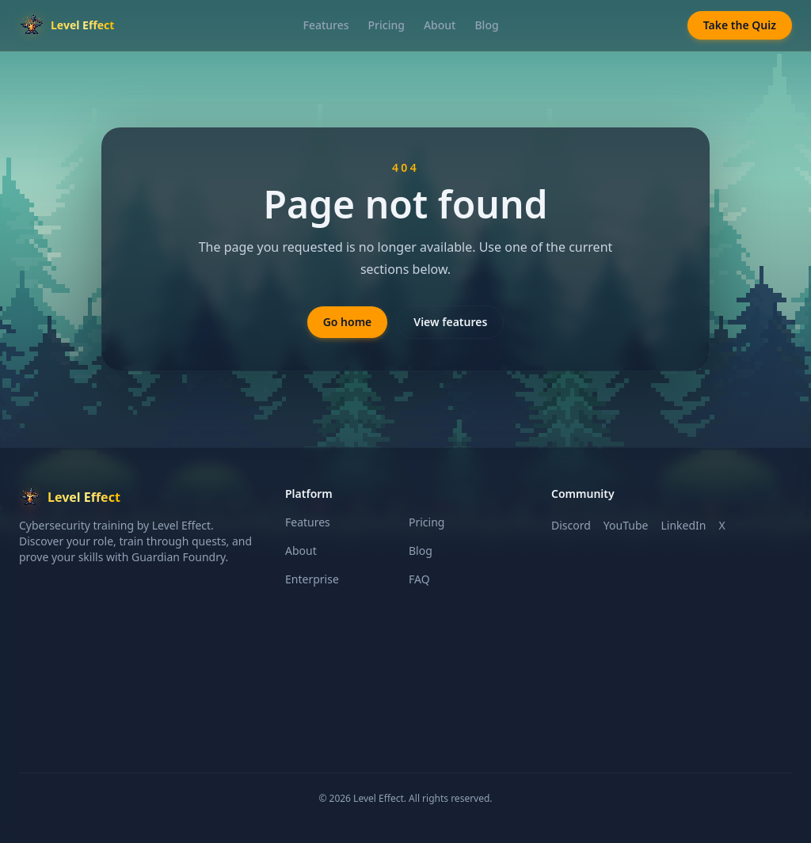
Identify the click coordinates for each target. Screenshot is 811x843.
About (440, 24)
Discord (571, 525)
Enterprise (312, 579)
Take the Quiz (739, 24)
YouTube (626, 525)
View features (450, 321)
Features (326, 24)
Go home (347, 321)
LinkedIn (683, 525)
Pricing (386, 24)
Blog (486, 24)
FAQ (419, 579)
